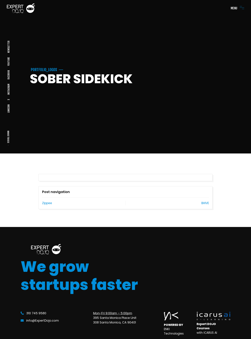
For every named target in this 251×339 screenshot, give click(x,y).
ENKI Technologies (174, 331)
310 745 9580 (33, 313)
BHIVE (205, 203)
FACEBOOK (8, 74)
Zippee (47, 203)
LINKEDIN (8, 108)
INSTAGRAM (8, 89)
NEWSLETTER (8, 47)
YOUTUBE (8, 61)
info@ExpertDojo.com (40, 320)
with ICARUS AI (207, 333)
